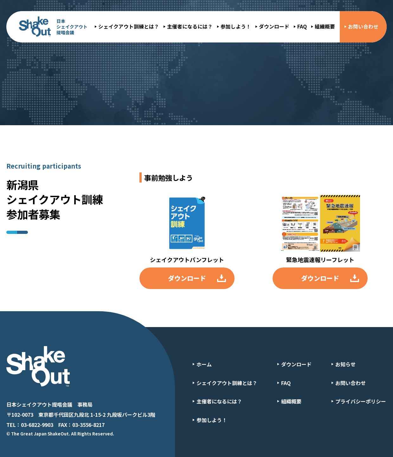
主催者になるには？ (190, 26)
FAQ (302, 26)
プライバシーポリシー (360, 401)
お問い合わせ (363, 26)
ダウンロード (274, 26)
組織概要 (325, 26)
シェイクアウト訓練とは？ (128, 26)
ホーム (204, 364)
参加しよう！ (236, 26)
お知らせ (345, 364)
